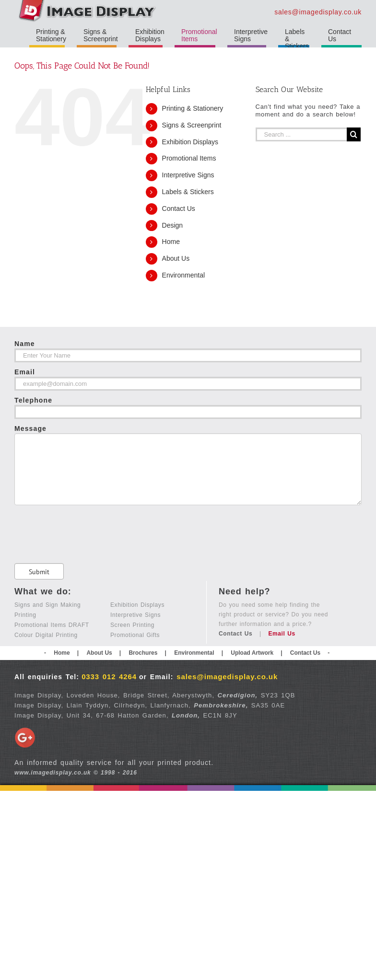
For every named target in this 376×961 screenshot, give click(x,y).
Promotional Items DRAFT (51, 623)
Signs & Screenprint (192, 125)
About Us (176, 258)
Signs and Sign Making (47, 603)
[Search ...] (301, 134)
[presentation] (87, 524)
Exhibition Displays (190, 142)
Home (171, 241)
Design (172, 225)
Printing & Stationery (192, 108)
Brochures (143, 651)
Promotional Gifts (135, 633)
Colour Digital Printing (46, 633)
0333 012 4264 (109, 675)
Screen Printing (132, 623)
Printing (25, 613)
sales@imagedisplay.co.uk (318, 12)
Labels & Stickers (188, 192)
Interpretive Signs (188, 175)
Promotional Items (189, 158)
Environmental (183, 275)
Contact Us (178, 208)
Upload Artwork (252, 651)
